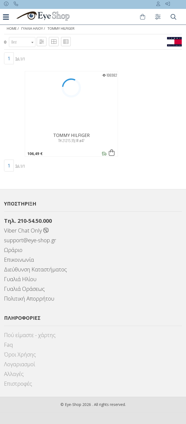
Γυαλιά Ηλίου (32, 28)
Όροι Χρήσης (20, 354)
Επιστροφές (18, 383)
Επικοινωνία (19, 259)
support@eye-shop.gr (30, 240)
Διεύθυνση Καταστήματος (35, 269)
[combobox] (22, 42)
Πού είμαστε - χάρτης (30, 335)
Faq (8, 344)
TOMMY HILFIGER (61, 28)
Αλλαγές (14, 374)
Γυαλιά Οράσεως (24, 288)
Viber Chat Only (26, 230)
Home (12, 28)
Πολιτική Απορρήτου (29, 298)
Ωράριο (13, 250)
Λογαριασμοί (19, 364)
